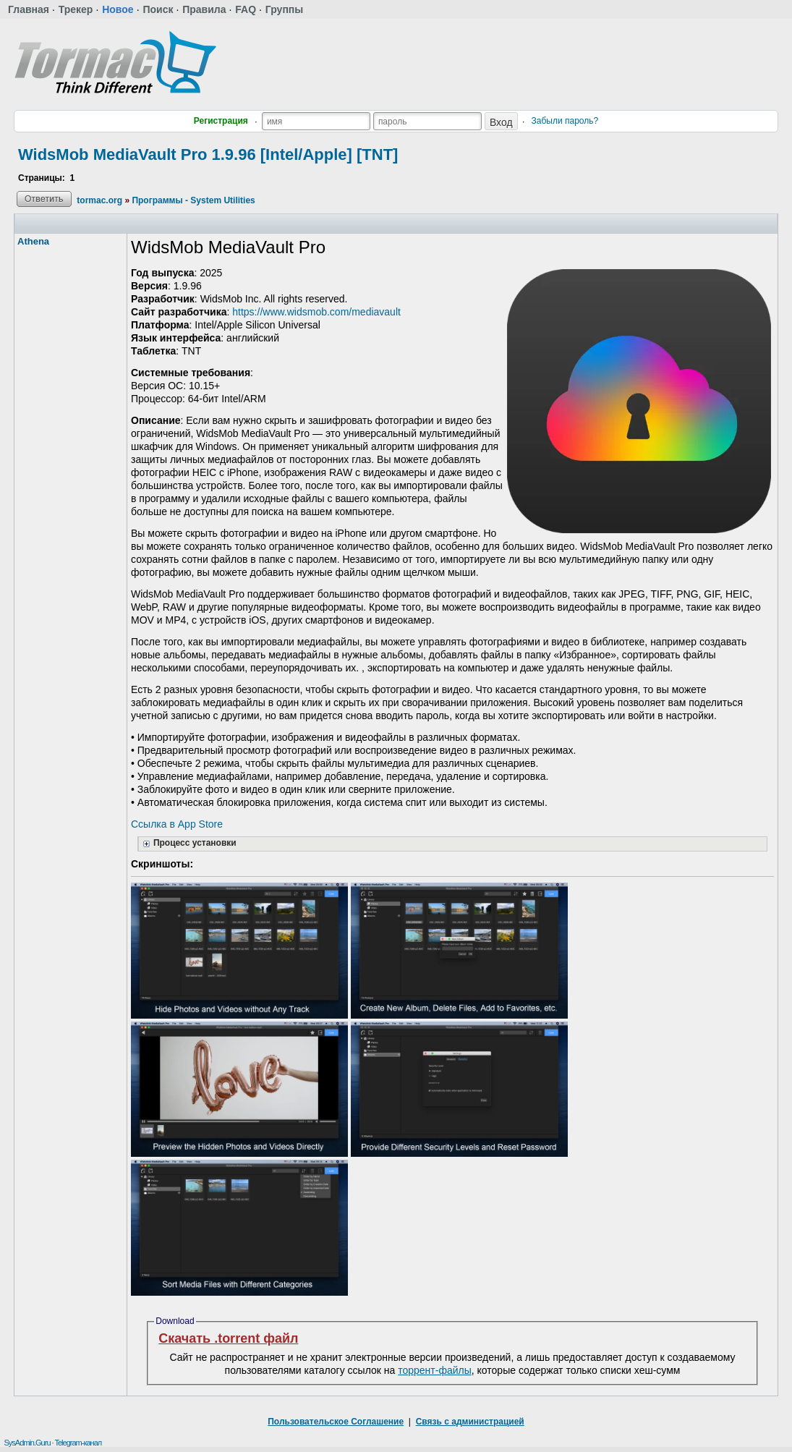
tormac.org (99, 200)
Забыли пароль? (565, 121)
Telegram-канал (77, 1442)
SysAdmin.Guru (27, 1442)
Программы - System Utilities (193, 200)
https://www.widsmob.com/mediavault (316, 312)
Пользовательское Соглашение (336, 1422)
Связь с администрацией (470, 1422)
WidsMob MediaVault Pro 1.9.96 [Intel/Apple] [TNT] (208, 154)
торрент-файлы (435, 1370)
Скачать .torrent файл (228, 1338)
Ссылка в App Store (177, 824)
